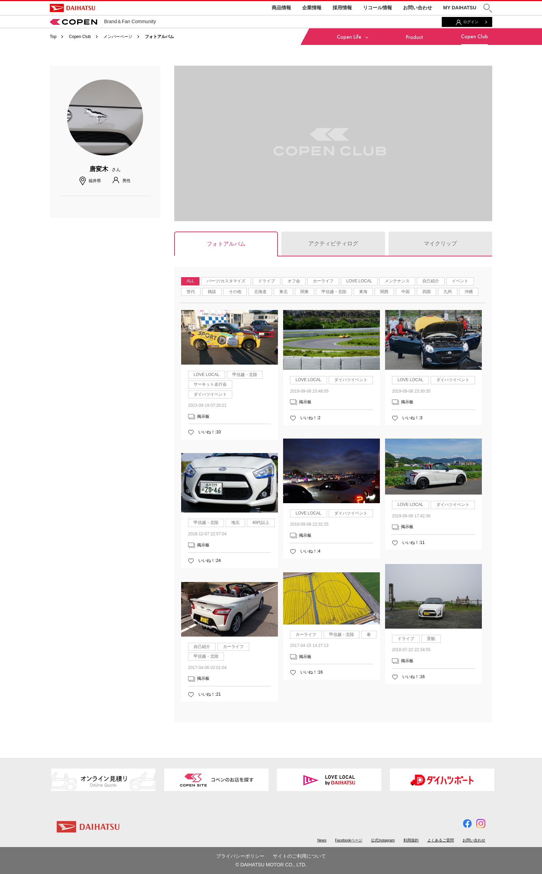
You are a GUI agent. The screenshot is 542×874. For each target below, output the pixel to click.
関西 (384, 291)
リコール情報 (377, 7)
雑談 (212, 291)
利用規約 (411, 840)
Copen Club (80, 36)
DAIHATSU (72, 8)
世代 (191, 291)
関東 (304, 291)
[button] (487, 8)
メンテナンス (397, 281)
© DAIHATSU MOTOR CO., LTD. (271, 864)
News (321, 840)
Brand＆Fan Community (103, 21)
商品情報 (281, 7)
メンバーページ (117, 36)
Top (53, 36)
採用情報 (342, 7)
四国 (426, 291)
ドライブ (266, 281)
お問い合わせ (417, 7)
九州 (447, 291)
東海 (363, 291)
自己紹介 (430, 281)
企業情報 (311, 7)
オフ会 (294, 281)
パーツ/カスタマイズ (226, 281)
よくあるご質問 (440, 840)
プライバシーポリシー (240, 856)
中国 (405, 291)
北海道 (260, 291)
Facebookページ (348, 840)
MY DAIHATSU (459, 7)
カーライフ (323, 281)
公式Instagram (383, 840)
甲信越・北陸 (333, 291)
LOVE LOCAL (359, 281)
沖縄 (469, 291)
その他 (235, 291)
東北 (283, 291)
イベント (460, 281)
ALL (190, 281)
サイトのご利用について (299, 856)
